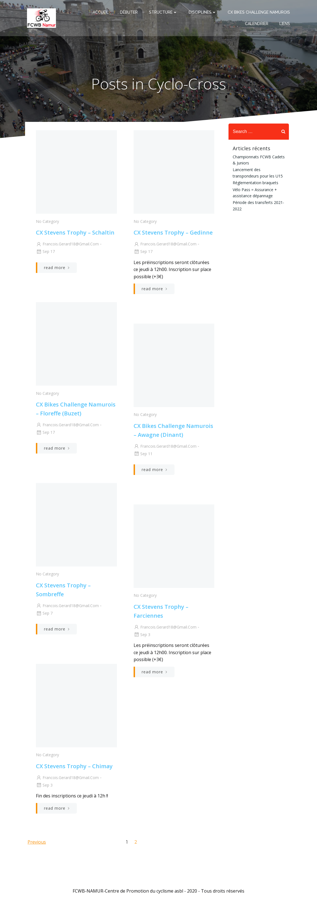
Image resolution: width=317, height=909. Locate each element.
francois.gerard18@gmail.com (67, 245)
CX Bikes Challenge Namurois (259, 13)
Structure (163, 13)
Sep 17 (45, 253)
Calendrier (256, 25)
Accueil (101, 13)
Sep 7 (44, 614)
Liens (284, 25)
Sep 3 (142, 636)
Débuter (129, 13)
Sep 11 (143, 455)
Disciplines (203, 13)
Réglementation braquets (254, 182)
